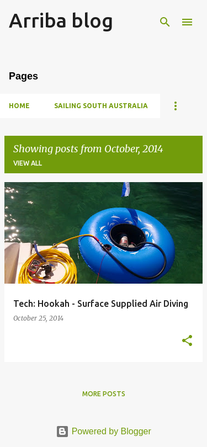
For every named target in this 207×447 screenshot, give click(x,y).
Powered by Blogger (103, 431)
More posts (103, 393)
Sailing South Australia (101, 105)
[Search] (165, 22)
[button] (187, 341)
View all (27, 163)
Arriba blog (61, 20)
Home (19, 105)
